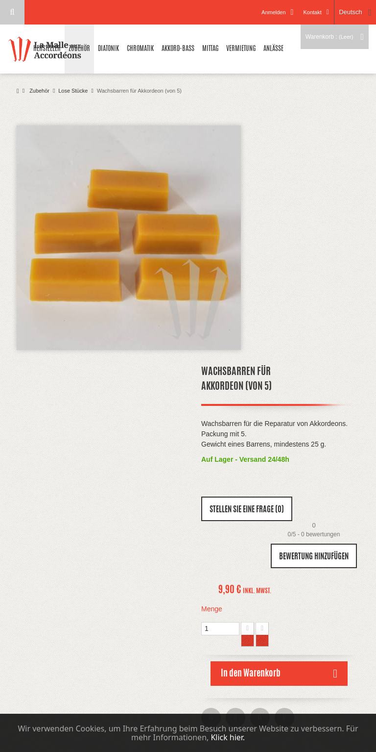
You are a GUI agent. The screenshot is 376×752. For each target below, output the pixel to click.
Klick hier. (228, 737)
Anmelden (273, 12)
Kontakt (312, 12)
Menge (211, 609)
